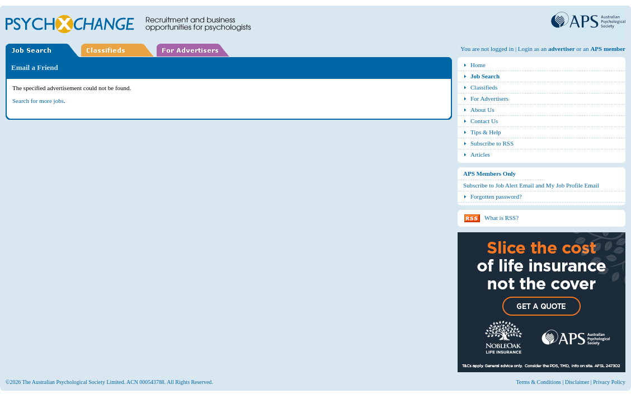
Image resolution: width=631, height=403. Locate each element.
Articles (480, 154)
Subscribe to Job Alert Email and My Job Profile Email (531, 185)
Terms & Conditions (538, 382)
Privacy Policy (609, 382)
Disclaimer (577, 382)
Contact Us (484, 121)
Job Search (485, 76)
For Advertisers (489, 98)
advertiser (561, 48)
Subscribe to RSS (492, 143)
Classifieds (483, 87)
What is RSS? (501, 217)
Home (478, 65)
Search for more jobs (38, 100)
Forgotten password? (496, 196)
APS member (607, 48)
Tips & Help (485, 132)
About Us (482, 109)
